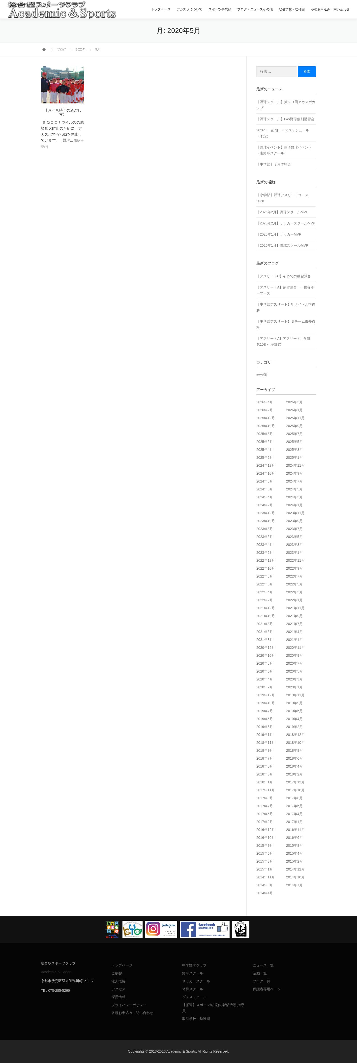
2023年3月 (294, 545)
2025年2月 (264, 457)
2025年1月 (294, 457)
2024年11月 (295, 465)
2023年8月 (264, 529)
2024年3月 (294, 497)
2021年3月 (264, 640)
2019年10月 (265, 703)
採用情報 (118, 997)
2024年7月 (294, 481)
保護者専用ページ (267, 989)
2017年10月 (295, 790)
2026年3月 (294, 402)
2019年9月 (294, 703)
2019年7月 (264, 711)
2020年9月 (294, 655)
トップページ (160, 9)
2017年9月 (264, 798)
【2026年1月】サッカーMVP (278, 234)
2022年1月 (294, 600)
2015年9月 (264, 845)
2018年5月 (264, 766)
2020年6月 (264, 671)
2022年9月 (294, 568)
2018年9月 (264, 750)
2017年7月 (264, 806)
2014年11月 (265, 877)
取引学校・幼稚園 (292, 9)
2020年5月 (294, 671)
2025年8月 (264, 434)
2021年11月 (295, 608)
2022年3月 (294, 592)
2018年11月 (265, 743)
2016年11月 (295, 830)
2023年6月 (264, 537)
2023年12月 (265, 513)
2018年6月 (294, 758)
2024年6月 (264, 489)
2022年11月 (295, 560)
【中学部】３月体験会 (273, 164)
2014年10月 (295, 877)
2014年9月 (264, 885)
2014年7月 (294, 885)
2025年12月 (265, 418)
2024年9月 (294, 473)
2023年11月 (295, 513)
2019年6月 (294, 711)
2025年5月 (294, 442)
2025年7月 (294, 434)
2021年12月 (265, 608)
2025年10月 (265, 426)
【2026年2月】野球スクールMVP (282, 212)
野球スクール (192, 973)
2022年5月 (294, 584)
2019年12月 (265, 695)
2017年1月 (294, 822)
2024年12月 (265, 465)
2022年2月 (264, 600)
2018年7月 (264, 758)
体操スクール (192, 989)
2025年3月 (294, 450)
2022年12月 (265, 560)
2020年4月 (264, 679)
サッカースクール (196, 981)
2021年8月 (264, 624)
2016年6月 (294, 838)
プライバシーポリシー (129, 1005)
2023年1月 (294, 553)
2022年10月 (265, 568)
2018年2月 (294, 774)
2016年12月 (265, 830)
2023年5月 (294, 537)
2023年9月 (294, 521)
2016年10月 (265, 838)
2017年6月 (294, 806)
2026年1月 (294, 410)
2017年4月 (294, 814)
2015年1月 (264, 869)
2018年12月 (295, 735)
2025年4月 (264, 450)
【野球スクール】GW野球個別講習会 (285, 119)
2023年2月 (264, 553)
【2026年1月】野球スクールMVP (282, 245)
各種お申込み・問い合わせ (330, 9)
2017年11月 (265, 790)
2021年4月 (294, 632)
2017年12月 (295, 782)
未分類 (261, 375)
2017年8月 (294, 798)
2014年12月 (295, 869)
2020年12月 (265, 648)
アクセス (118, 989)
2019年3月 (264, 727)
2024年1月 (294, 505)
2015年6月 (264, 853)
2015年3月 (264, 861)
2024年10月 (265, 473)
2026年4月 (264, 402)
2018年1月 (264, 782)
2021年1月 (294, 640)
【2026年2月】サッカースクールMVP (285, 223)
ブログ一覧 (261, 981)
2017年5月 (264, 814)
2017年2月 (264, 822)
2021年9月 (294, 616)
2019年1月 (264, 735)
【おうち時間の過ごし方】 (62, 112)
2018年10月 (295, 743)
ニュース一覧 (263, 965)
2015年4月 (294, 853)
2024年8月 (264, 481)
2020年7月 (294, 663)
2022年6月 (264, 584)
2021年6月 (264, 632)
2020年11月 (295, 648)
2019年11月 (295, 695)
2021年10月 (265, 616)
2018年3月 (264, 774)
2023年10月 (265, 521)
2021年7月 (294, 624)
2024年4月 (264, 497)
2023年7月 (294, 529)
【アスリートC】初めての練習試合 (283, 276)
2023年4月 (264, 545)
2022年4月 (264, 592)
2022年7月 (294, 576)
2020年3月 (294, 679)
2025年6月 (264, 442)
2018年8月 (294, 750)
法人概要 (118, 981)
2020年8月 (264, 663)
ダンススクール (194, 997)
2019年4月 (294, 719)
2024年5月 (294, 489)
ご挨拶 (117, 973)
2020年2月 (264, 687)
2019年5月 (264, 719)
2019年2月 (294, 727)
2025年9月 (294, 426)
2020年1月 (294, 687)
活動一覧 (260, 973)
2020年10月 (265, 655)
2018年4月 (294, 766)
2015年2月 (294, 861)
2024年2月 (264, 505)
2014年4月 (264, 893)
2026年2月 (264, 410)
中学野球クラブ (194, 965)
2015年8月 (294, 845)
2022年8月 (264, 576)
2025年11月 (295, 418)
